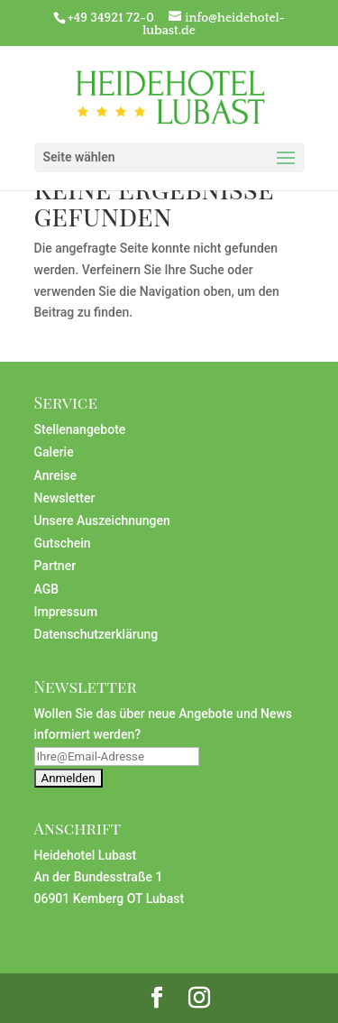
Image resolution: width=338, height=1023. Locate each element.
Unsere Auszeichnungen (102, 520)
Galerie (54, 452)
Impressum (66, 611)
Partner (55, 565)
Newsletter (65, 498)
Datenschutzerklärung (96, 634)
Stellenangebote (80, 429)
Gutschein (62, 543)
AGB (46, 589)
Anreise (56, 475)
